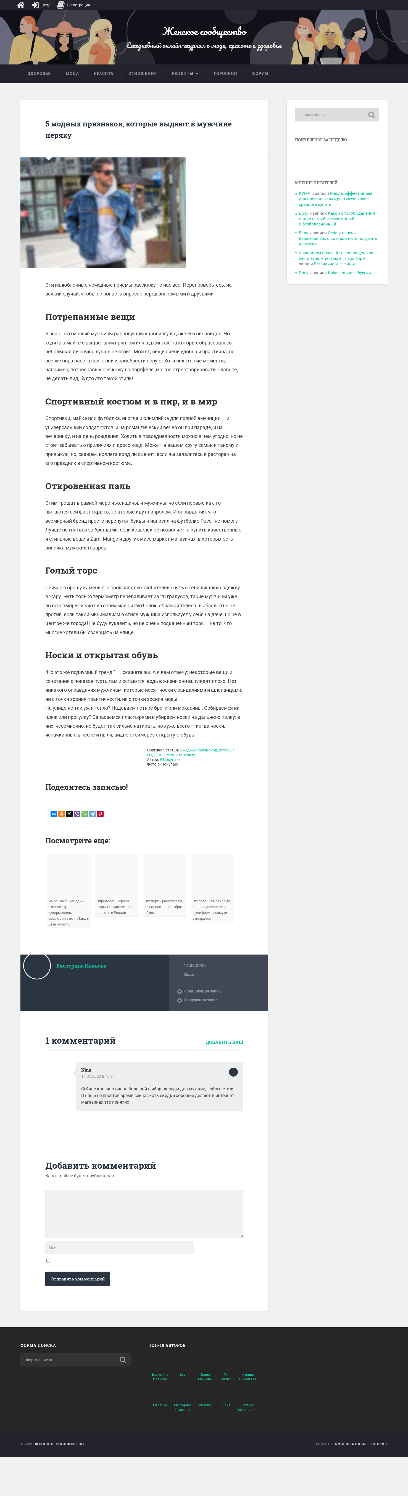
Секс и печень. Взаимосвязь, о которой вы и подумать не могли (338, 247)
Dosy (303, 221)
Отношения (142, 82)
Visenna (205, 1444)
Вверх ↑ (379, 1483)
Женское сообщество (204, 35)
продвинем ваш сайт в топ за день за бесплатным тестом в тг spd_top (336, 264)
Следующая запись (203, 1014)
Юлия (226, 1444)
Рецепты (182, 82)
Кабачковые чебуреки (349, 281)
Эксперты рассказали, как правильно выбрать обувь (164, 916)
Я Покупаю (170, 768)
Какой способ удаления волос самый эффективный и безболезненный (337, 227)
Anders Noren (350, 1483)
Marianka (160, 1444)
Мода (72, 82)
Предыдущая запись (204, 1006)
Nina (87, 1084)
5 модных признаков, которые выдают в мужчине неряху (139, 137)
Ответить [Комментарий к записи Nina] (233, 1087)
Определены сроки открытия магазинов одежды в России (115, 916)
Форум (260, 82)
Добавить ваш (224, 1057)
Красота (104, 82)
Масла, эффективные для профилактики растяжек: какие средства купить (335, 208)
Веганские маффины (334, 272)
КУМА (304, 202)
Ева (183, 1413)
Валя (303, 241)
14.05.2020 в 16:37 (98, 1091)
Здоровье (39, 82)
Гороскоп (225, 82)
